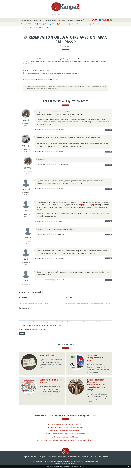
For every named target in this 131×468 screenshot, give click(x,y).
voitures (56, 146)
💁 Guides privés (62, 24)
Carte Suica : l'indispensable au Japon (95, 357)
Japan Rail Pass (38, 59)
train (49, 61)
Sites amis (93, 457)
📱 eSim (76, 24)
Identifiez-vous (33, 303)
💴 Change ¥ (32, 24)
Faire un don (51, 457)
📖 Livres (100, 24)
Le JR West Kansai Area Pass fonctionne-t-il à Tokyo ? (65, 424)
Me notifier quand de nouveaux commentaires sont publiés (41, 326)
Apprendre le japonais (66, 20)
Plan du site (103, 457)
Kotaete (25, 27)
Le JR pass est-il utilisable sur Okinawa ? (65, 437)
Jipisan (24, 120)
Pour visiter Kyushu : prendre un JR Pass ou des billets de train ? (66, 434)
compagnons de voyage (86, 205)
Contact (85, 457)
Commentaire (24, 308)
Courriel (69, 297)
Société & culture (51, 20)
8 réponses (65, 46)
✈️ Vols (39, 24)
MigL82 (24, 146)
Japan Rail (66, 112)
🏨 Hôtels (45, 24)
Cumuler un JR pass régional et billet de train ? (65, 431)
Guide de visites (38, 20)
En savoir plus (81, 466)
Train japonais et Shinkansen (71, 73)
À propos (41, 457)
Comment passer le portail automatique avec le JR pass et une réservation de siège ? (65, 440)
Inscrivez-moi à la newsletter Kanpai (33, 329)
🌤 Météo (93, 24)
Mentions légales (74, 457)
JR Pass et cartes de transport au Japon (51, 73)
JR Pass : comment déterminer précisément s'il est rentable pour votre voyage (96, 385)
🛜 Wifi (71, 24)
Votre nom (23, 297)
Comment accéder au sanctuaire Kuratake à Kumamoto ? (65, 427)
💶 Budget (23, 24)
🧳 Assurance (84, 24)
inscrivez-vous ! (45, 303)
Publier (22, 333)
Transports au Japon (43, 27)
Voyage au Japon (25, 20)
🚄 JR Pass (53, 24)
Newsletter (62, 457)
